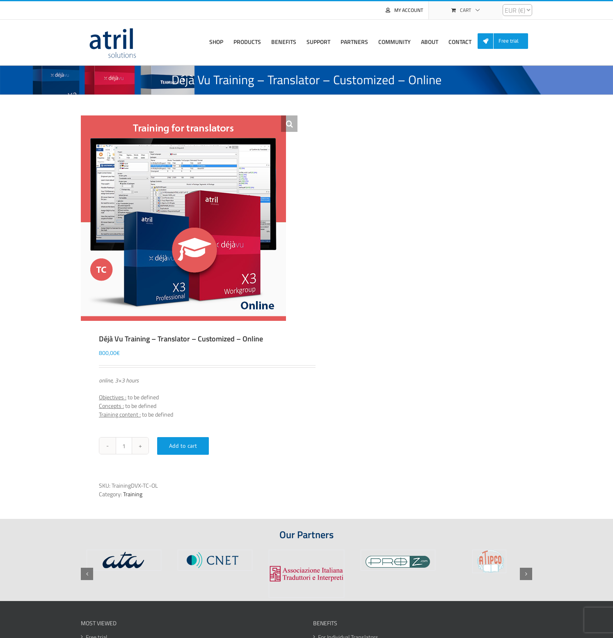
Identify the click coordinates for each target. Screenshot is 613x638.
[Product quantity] (124, 446)
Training (132, 494)
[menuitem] (506, 41)
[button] (289, 123)
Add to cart (183, 445)
